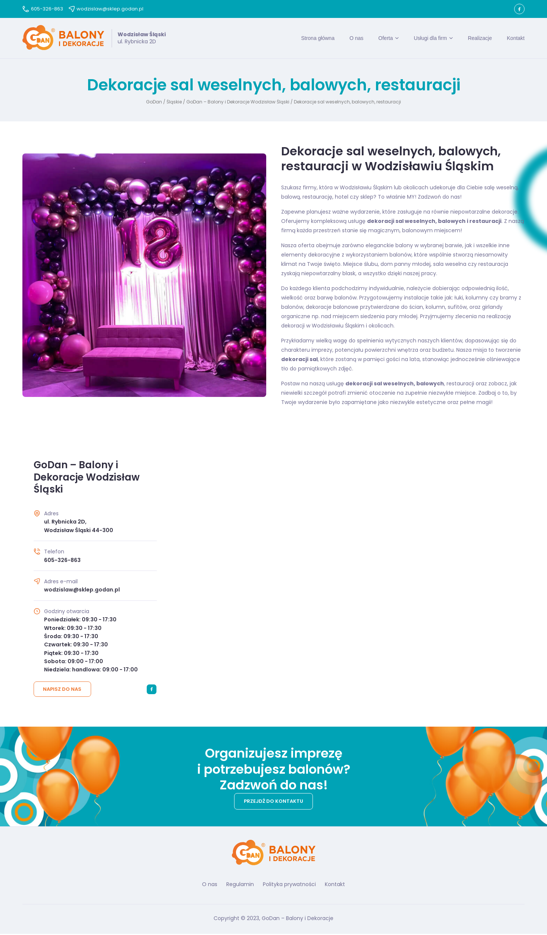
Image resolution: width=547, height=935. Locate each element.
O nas (356, 38)
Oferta (385, 38)
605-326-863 (42, 8)
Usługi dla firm (430, 38)
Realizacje (480, 38)
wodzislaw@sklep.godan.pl (106, 8)
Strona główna (318, 38)
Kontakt (516, 38)
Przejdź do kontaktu (273, 802)
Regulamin (240, 885)
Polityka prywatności (289, 885)
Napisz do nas (62, 690)
